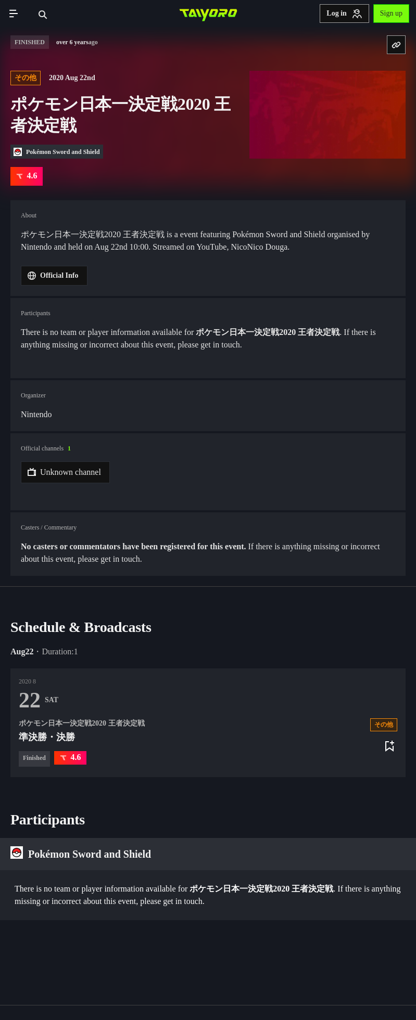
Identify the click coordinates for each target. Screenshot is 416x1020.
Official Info (53, 276)
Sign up (391, 13)
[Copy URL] (396, 44)
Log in (344, 13)
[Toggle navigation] (13, 13)
